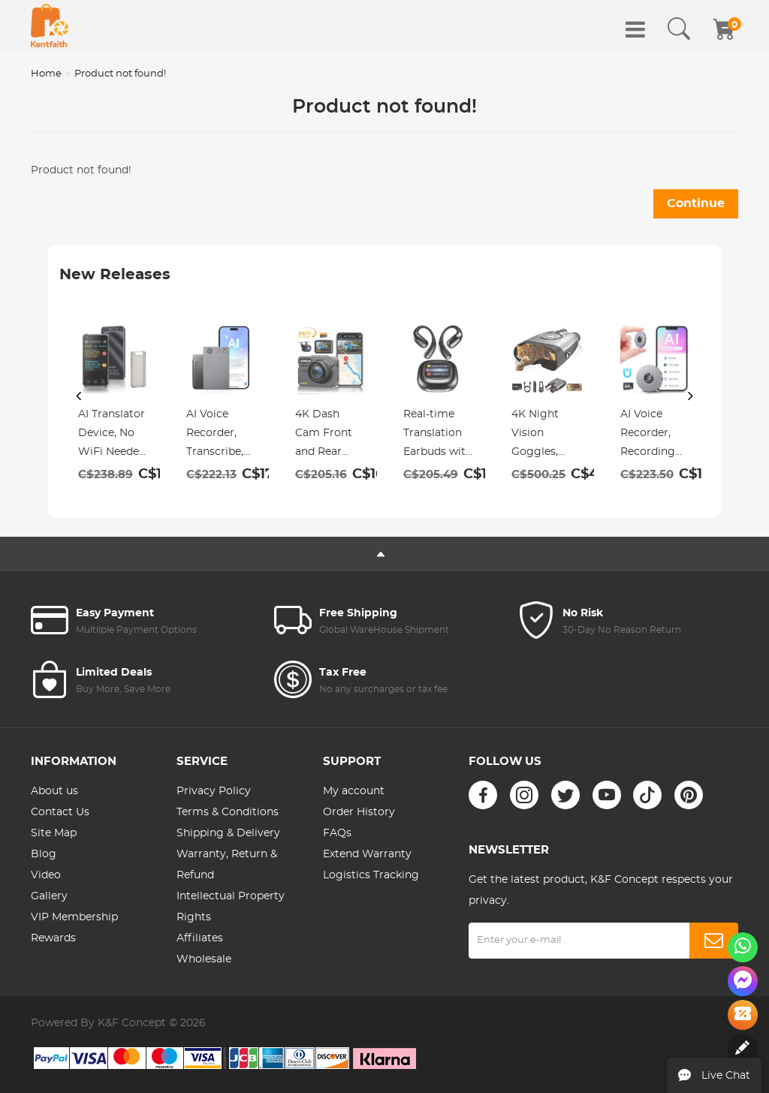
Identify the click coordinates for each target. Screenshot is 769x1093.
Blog (43, 854)
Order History (359, 812)
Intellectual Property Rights (230, 907)
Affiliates (199, 938)
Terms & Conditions (227, 812)
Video (46, 875)
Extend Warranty (367, 854)
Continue (696, 203)
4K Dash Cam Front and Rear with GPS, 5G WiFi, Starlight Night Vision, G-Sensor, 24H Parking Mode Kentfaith (329, 435)
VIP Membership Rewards (74, 928)
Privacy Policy (213, 791)
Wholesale (203, 959)
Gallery (49, 896)
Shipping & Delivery (228, 833)
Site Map (54, 833)
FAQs (337, 833)
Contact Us (60, 812)
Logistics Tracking (371, 875)
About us (54, 791)
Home (46, 74)
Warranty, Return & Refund (226, 865)
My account (353, 791)
